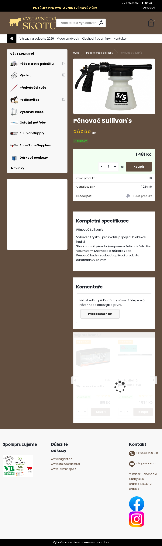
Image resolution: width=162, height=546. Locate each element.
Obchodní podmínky (96, 39)
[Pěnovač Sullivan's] (114, 86)
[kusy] (108, 166)
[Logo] (33, 22)
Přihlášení (132, 3)
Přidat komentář (100, 314)
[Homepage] (11, 38)
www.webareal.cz (96, 542)
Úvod (76, 53)
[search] (101, 22)
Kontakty (120, 39)
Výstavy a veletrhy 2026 (36, 39)
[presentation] (75, 380)
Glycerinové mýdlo (90, 386)
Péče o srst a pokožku (99, 53)
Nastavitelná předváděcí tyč (129, 382)
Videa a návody (68, 39)
